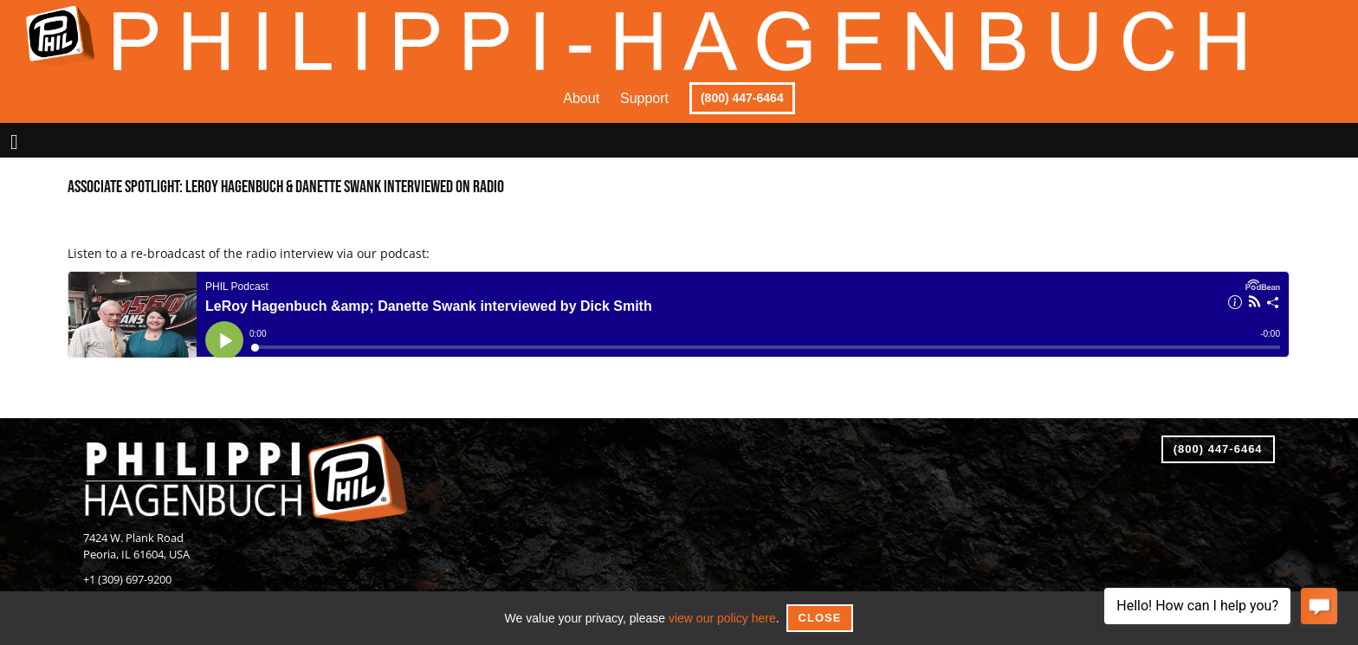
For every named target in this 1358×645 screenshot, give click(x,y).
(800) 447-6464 (742, 98)
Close (820, 617)
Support (644, 98)
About (581, 98)
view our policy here (722, 618)
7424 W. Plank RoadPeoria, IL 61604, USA (136, 546)
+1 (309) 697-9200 (127, 579)
